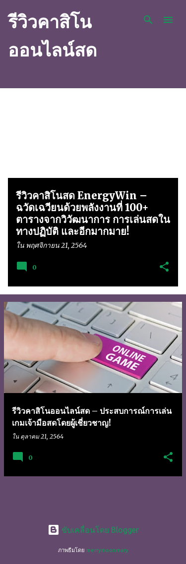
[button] (164, 267)
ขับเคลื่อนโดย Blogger (93, 529)
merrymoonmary (107, 550)
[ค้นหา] (148, 20)
